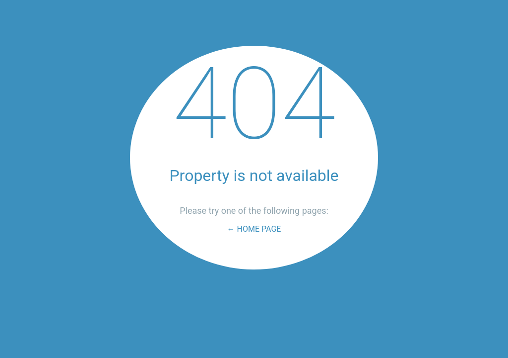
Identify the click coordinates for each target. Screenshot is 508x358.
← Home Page (254, 229)
